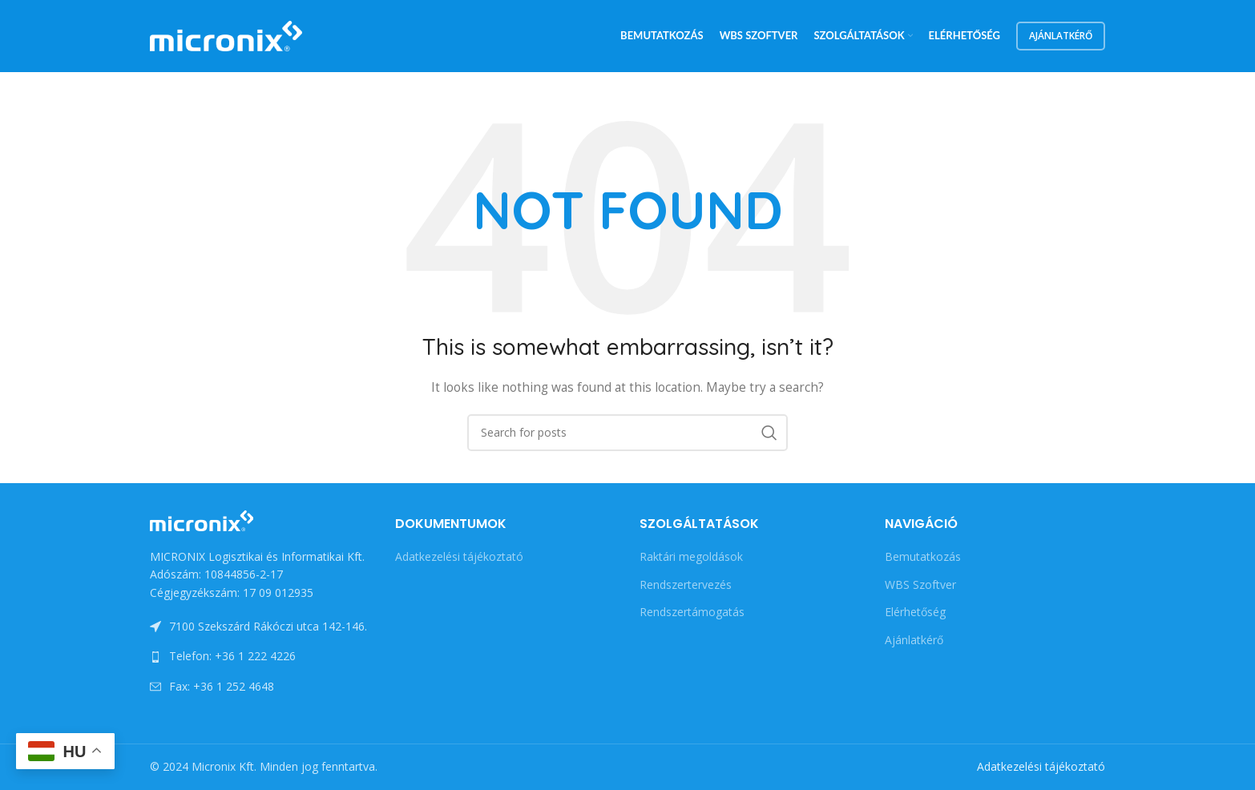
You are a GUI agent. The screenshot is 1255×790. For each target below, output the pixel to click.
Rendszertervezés (686, 584)
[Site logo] (226, 34)
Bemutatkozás (923, 556)
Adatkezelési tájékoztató (459, 556)
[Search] (627, 432)
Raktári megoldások (691, 556)
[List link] (260, 656)
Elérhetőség (915, 611)
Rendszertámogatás (692, 611)
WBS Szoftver (920, 584)
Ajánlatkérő (1060, 35)
